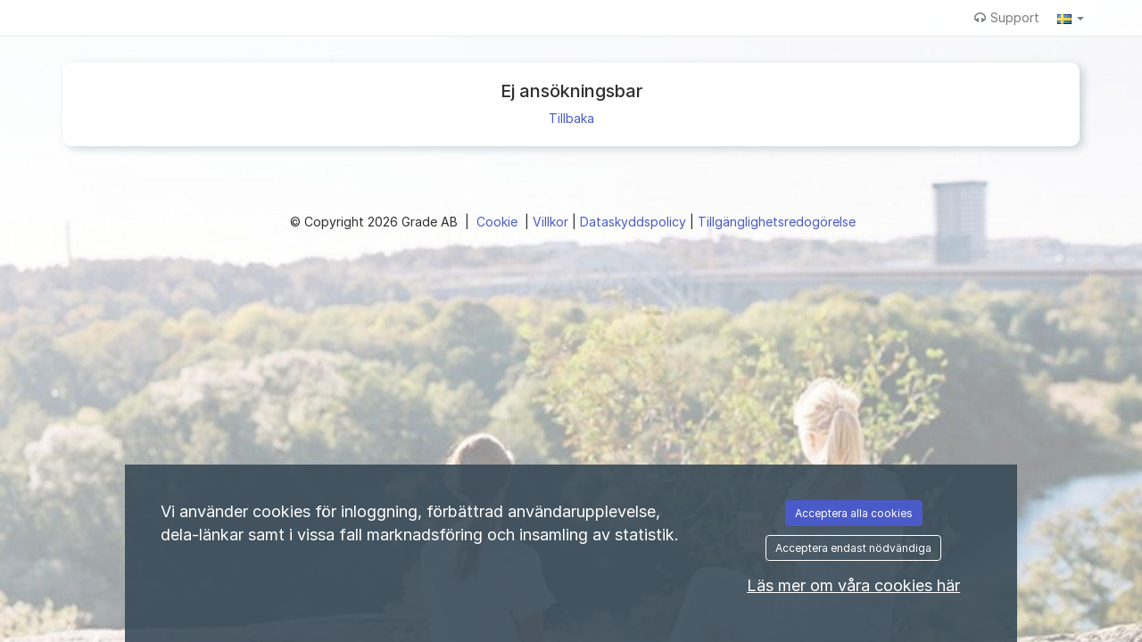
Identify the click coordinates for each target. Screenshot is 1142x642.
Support (1006, 17)
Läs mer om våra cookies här (853, 585)
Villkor (552, 221)
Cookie (498, 221)
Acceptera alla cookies (854, 513)
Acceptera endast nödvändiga (853, 548)
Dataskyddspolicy (635, 221)
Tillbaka (571, 118)
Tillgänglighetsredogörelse (777, 221)
